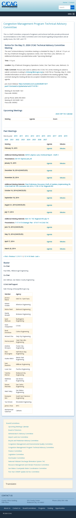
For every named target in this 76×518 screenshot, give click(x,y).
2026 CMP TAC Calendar (64, 114)
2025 (34, 140)
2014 (38, 136)
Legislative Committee (16, 454)
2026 (39, 140)
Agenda (49, 148)
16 (29, 256)
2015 (43, 136)
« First (6, 256)
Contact (71, 2)
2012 (26, 136)
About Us (7, 508)
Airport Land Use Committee (18, 437)
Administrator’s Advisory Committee (20, 434)
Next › (33, 256)
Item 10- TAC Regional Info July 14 (37, 219)
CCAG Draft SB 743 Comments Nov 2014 (19, 186)
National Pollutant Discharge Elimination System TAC (26, 461)
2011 (21, 136)
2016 (49, 136)
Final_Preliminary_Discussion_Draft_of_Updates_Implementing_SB (47, 184)
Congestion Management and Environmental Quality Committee (30, 444)
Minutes (62, 148)
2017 (54, 136)
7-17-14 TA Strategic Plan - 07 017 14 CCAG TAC (31, 223)
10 (19, 256)
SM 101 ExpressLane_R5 (23, 159)
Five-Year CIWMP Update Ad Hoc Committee (23, 472)
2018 (60, 136)
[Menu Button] (71, 14)
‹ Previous (11, 256)
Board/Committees (13, 423)
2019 (65, 136)
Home (65, 2)
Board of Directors (14, 430)
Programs (41, 508)
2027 (45, 140)
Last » (37, 256)
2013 (32, 136)
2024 (28, 140)
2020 (6, 140)
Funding (50, 508)
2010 (15, 136)
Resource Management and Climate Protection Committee (28, 465)
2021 (12, 140)
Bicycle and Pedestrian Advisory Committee (23, 441)
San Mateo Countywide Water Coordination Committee (27, 468)
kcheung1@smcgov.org (34, 72)
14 (27, 256)
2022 (17, 140)
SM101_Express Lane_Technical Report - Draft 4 (41, 155)
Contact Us (16, 508)
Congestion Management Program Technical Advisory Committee (31, 447)
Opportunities (60, 508)
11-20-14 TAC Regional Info (43, 186)
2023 (23, 140)
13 (25, 256)
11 (21, 256)
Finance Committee (15, 451)
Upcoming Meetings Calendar (18, 427)
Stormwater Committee (16, 458)
